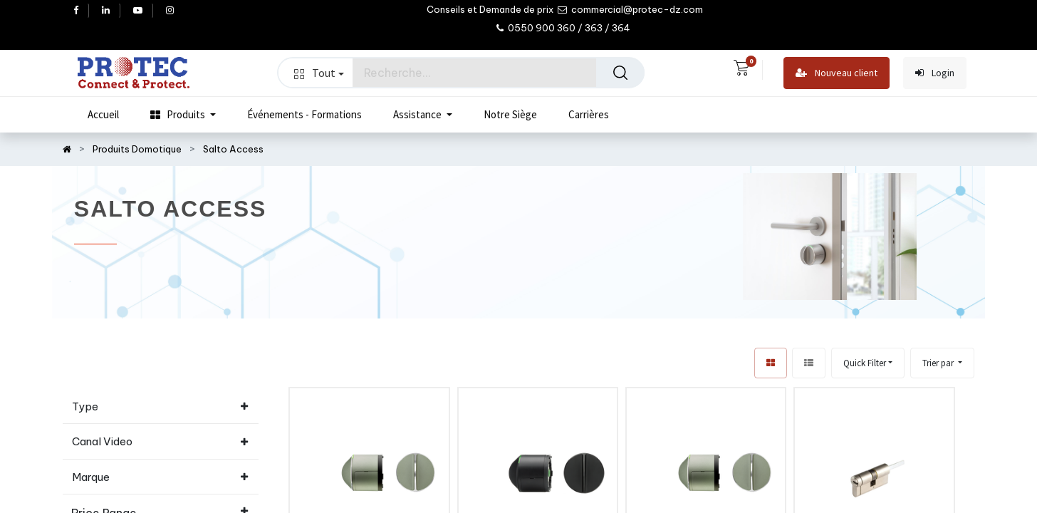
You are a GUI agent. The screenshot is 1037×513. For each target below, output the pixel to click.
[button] (942, 363)
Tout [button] (319, 73)
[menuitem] (103, 115)
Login (934, 73)
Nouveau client (836, 73)
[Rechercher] (620, 72)
